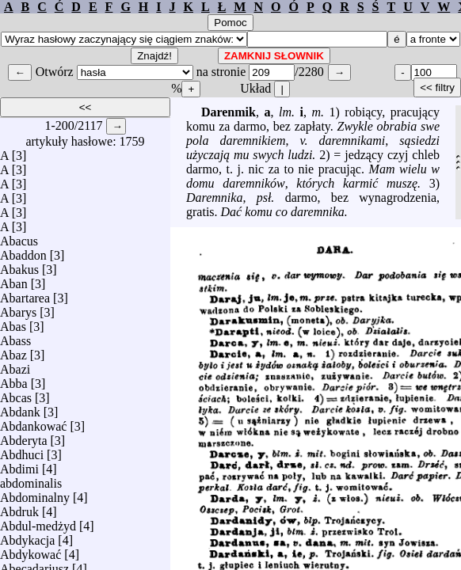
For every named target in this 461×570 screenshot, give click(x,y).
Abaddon (23, 251)
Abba (14, 379)
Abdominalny (35, 493)
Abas (13, 322)
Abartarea (25, 294)
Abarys (18, 308)
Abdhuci (22, 451)
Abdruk (19, 508)
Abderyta (24, 436)
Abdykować (30, 550)
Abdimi (19, 465)
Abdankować (33, 422)
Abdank (20, 408)
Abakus (19, 265)
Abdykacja (27, 536)
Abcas (16, 394)
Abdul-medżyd (38, 522)
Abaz (13, 351)
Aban (14, 280)
